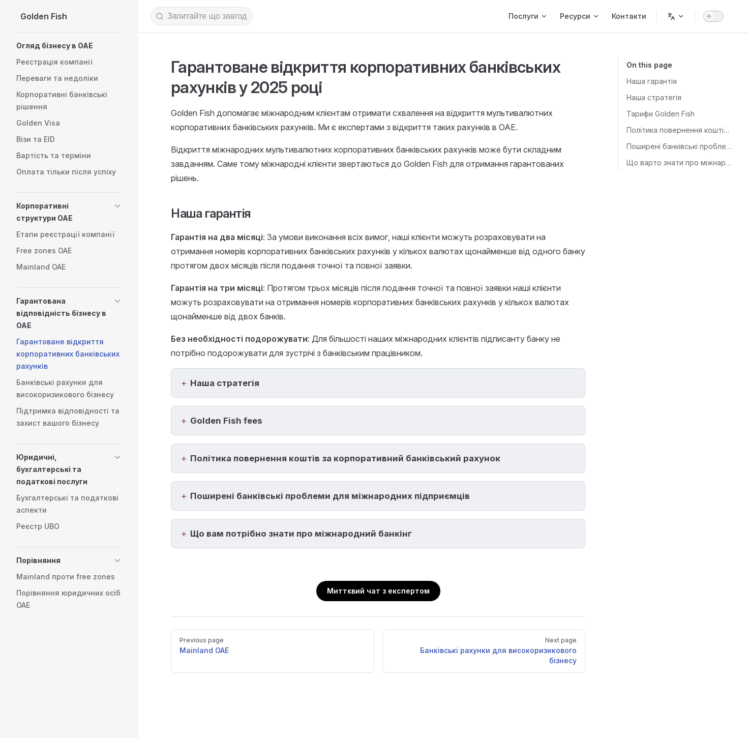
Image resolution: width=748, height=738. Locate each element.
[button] (69, 46)
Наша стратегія (653, 97)
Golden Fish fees (226, 421)
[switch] (713, 16)
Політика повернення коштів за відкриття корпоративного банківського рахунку (679, 130)
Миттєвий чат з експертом (378, 590)
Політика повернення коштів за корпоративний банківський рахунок (345, 458)
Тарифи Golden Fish (660, 113)
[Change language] (676, 16)
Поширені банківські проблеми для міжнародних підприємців (679, 146)
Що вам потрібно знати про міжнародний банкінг (301, 533)
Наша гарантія (651, 81)
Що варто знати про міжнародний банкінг (679, 162)
